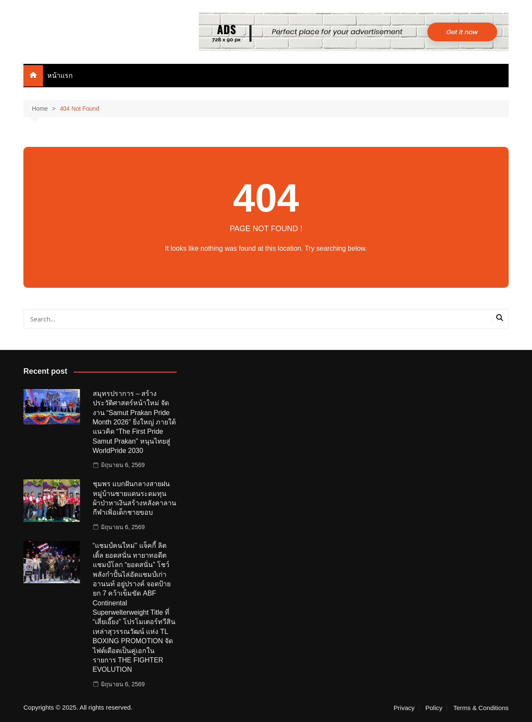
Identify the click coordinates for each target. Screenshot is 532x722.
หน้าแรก (60, 75)
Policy (433, 708)
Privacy (404, 708)
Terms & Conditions (481, 708)
